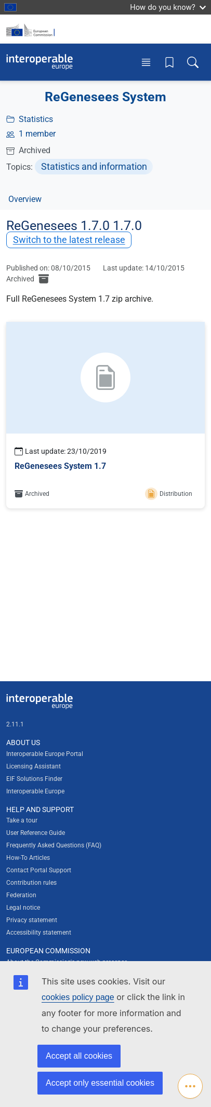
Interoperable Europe (35, 791)
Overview (25, 199)
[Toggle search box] (193, 62)
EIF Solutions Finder (34, 778)
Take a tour (21, 820)
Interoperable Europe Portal (44, 754)
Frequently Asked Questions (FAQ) (53, 845)
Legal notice (23, 907)
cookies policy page (78, 997)
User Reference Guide (35, 832)
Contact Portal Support (38, 870)
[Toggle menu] (146, 62)
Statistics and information (94, 166)
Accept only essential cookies (100, 1082)
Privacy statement (31, 920)
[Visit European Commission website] (32, 29)
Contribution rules (31, 882)
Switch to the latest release (69, 239)
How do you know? (168, 7)
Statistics (36, 119)
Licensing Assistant (33, 766)
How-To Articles (28, 857)
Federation (21, 895)
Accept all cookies (79, 1055)
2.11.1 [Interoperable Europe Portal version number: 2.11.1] (15, 724)
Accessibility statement (38, 932)
